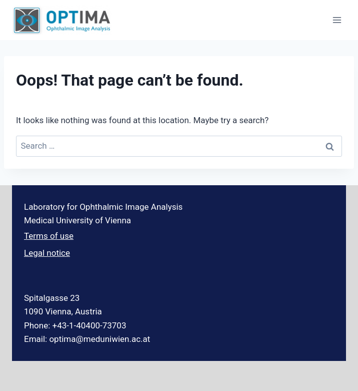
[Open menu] (337, 20)
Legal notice (47, 253)
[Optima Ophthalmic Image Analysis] (62, 20)
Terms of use (49, 236)
